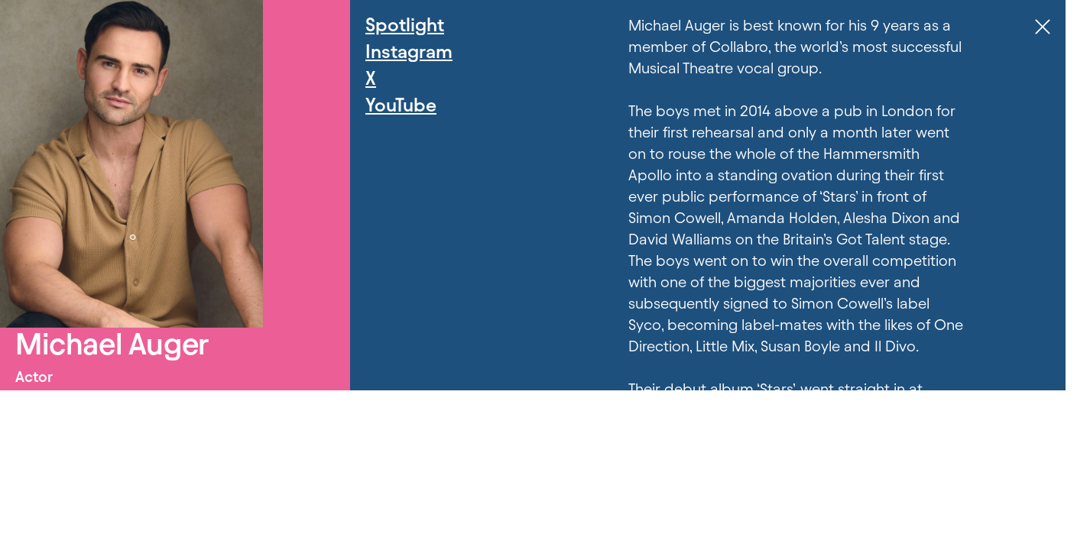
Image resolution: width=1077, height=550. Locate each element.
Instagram (409, 51)
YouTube (400, 105)
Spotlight (404, 25)
